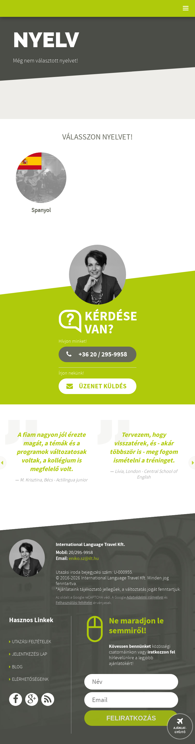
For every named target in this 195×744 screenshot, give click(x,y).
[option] (51, 451)
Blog (17, 667)
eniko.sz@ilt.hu (84, 558)
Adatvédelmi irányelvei (145, 597)
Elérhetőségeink (30, 679)
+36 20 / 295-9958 (103, 354)
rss (47, 699)
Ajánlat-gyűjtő (179, 730)
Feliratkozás (131, 718)
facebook (15, 699)
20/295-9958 (81, 553)
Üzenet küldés (103, 386)
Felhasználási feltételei (74, 602)
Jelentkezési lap (29, 654)
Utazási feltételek (31, 641)
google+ (31, 699)
